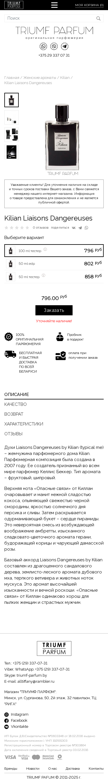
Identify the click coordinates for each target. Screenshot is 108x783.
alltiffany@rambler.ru (36, 681)
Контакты (96, 769)
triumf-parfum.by (32, 675)
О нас (52, 769)
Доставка (73, 769)
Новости (32, 769)
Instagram (16, 714)
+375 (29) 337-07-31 (30, 663)
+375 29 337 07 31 (54, 55)
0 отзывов (41, 227)
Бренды (10, 769)
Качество (15, 404)
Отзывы (13, 433)
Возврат (13, 414)
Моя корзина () (89, 5)
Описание (16, 394)
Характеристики (23, 424)
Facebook (15, 720)
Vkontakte (16, 726)
